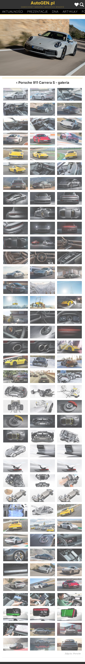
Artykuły (70, 11)
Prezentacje (37, 11)
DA (55, 11)
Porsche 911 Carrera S (36, 82)
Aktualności (12, 11)
